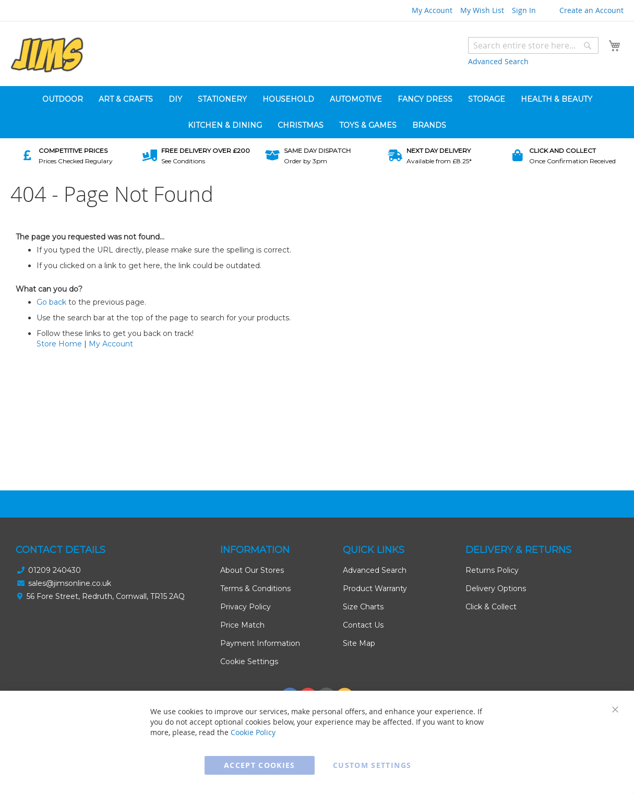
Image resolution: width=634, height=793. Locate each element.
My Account (432, 10)
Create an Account (591, 10)
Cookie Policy (253, 732)
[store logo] (46, 55)
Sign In (524, 10)
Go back (51, 302)
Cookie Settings (249, 661)
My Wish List (482, 10)
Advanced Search (498, 61)
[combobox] (533, 45)
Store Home (59, 344)
